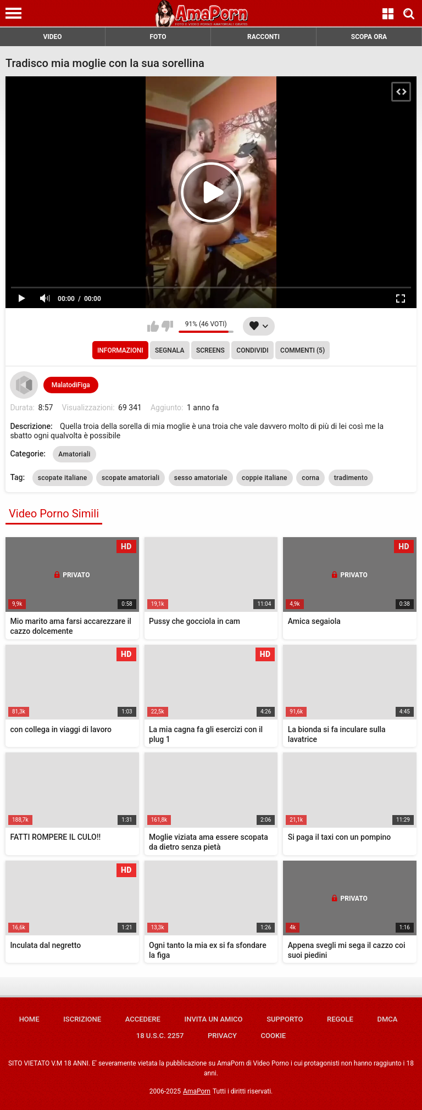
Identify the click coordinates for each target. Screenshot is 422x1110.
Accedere (142, 1019)
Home (29, 1019)
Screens (210, 350)
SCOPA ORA (369, 37)
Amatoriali (74, 454)
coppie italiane (264, 478)
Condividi (252, 350)
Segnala (169, 350)
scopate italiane (62, 478)
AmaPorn (196, 1091)
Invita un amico (213, 1019)
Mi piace (153, 326)
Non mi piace (167, 326)
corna (310, 478)
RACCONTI (263, 37)
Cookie (273, 1035)
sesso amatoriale (200, 478)
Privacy (222, 1035)
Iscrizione (82, 1019)
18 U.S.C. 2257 (160, 1035)
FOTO (157, 37)
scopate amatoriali (130, 478)
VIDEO (52, 37)
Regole (340, 1019)
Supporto (284, 1019)
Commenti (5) (302, 350)
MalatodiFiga (71, 385)
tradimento (351, 478)
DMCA (387, 1019)
